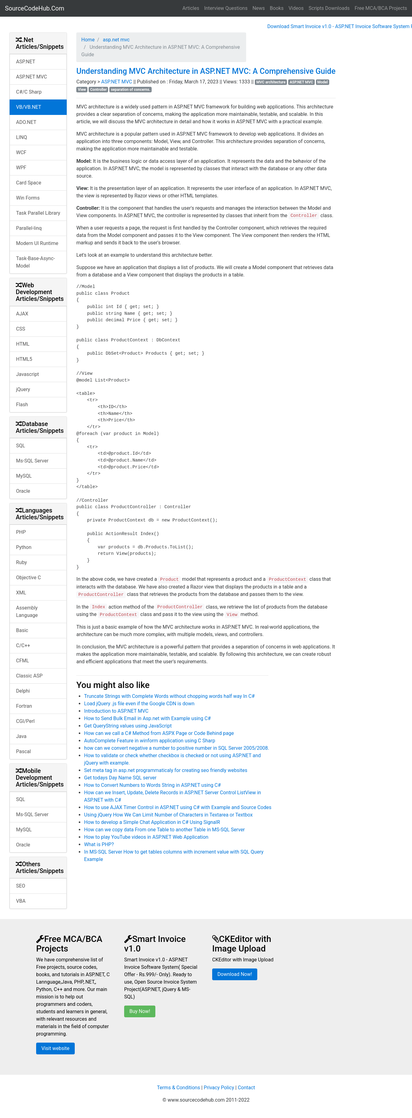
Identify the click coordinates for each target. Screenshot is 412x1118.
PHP (21, 532)
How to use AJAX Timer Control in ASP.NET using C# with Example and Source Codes (177, 807)
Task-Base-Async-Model (35, 262)
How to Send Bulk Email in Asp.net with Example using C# (147, 718)
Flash (22, 404)
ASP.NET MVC (31, 77)
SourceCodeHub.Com (34, 8)
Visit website (55, 1048)
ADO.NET (26, 122)
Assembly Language (27, 611)
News (258, 8)
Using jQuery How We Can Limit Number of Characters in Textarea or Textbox (168, 815)
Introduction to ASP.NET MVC (116, 711)
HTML (22, 344)
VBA (21, 901)
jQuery (23, 389)
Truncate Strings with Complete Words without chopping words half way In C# (169, 696)
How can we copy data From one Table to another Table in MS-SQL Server (164, 830)
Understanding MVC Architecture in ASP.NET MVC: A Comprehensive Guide (205, 71)
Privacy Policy (219, 1088)
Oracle (23, 491)
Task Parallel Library (38, 213)
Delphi (23, 691)
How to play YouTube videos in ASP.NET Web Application (146, 837)
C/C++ (23, 645)
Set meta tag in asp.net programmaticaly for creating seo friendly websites (165, 770)
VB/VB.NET (28, 107)
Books (277, 8)
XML (21, 593)
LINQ (21, 137)
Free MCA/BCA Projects (381, 8)
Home (88, 40)
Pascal (23, 751)
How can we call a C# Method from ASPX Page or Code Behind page (159, 733)
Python (24, 547)
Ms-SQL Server (32, 461)
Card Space (28, 183)
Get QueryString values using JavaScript (128, 726)
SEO (20, 886)
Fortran (24, 706)
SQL (20, 446)
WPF (21, 168)
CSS (20, 329)
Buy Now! (139, 1011)
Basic (22, 630)
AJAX (22, 314)
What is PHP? (99, 844)
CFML (22, 661)
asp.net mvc (116, 40)
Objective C (28, 577)
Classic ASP (29, 676)
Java (21, 736)
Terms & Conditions (178, 1088)
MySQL (24, 476)
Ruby (21, 562)
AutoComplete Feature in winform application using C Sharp (149, 741)
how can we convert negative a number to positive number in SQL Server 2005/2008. (176, 748)
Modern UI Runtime (37, 243)
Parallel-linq (29, 228)
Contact (246, 1088)
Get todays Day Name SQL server (120, 778)
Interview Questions (226, 8)
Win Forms (28, 198)
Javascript (27, 374)
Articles (191, 8)
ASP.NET (25, 62)
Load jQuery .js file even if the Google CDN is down (139, 704)
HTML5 (24, 359)
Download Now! (234, 974)
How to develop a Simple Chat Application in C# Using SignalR (152, 822)
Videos (296, 8)
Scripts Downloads (329, 8)
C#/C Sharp (29, 92)
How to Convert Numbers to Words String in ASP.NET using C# (152, 785)
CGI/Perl (25, 721)
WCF (21, 152)
